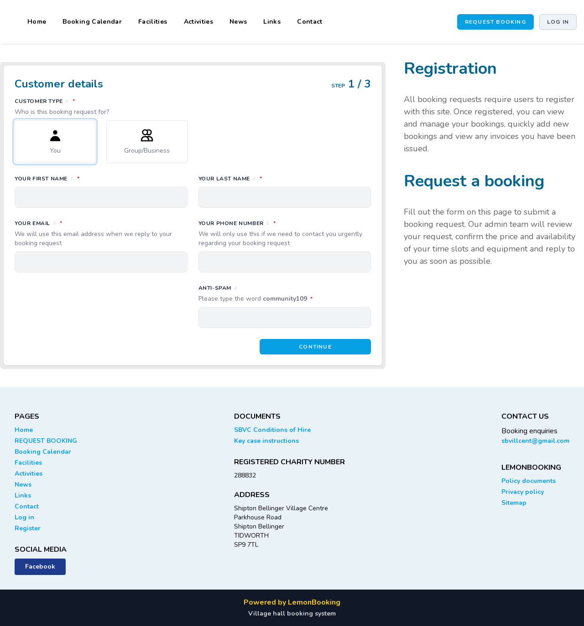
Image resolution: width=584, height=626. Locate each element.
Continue (315, 346)
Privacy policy (522, 491)
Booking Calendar (92, 21)
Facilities (152, 21)
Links (272, 21)
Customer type (193, 107)
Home (36, 21)
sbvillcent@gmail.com (535, 440)
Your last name (270, 178)
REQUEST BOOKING (495, 22)
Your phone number (284, 233)
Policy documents (528, 481)
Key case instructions (266, 440)
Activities (199, 21)
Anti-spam (284, 293)
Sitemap (514, 502)
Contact (309, 21)
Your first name (88, 178)
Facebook (40, 566)
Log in (558, 22)
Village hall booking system (292, 613)
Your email (101, 233)
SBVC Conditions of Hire (272, 430)
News (238, 21)
